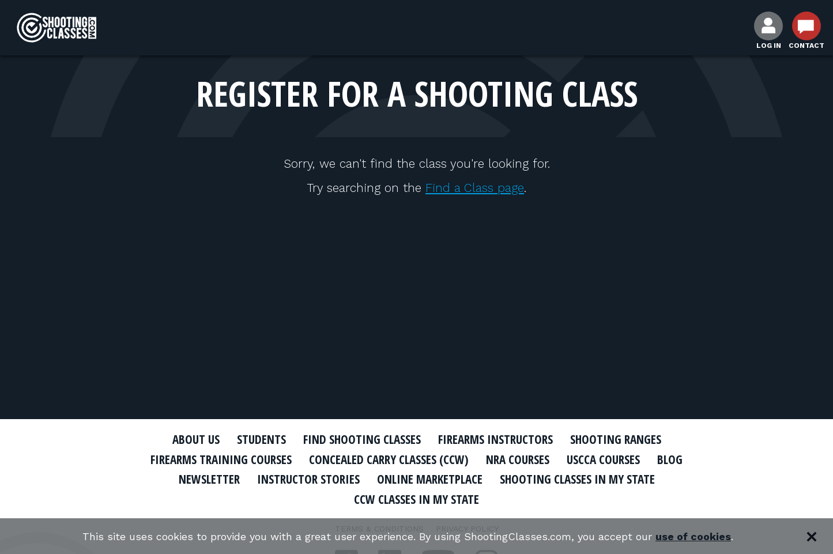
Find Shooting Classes (362, 439)
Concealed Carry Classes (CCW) (389, 459)
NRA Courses (517, 459)
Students (261, 439)
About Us (196, 439)
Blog (670, 459)
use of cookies (693, 536)
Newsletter (209, 479)
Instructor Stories (308, 479)
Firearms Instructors (495, 439)
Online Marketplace (430, 479)
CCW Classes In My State (416, 499)
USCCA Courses (603, 459)
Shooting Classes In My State (577, 479)
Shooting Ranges (615, 439)
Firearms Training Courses (221, 459)
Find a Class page (474, 187)
